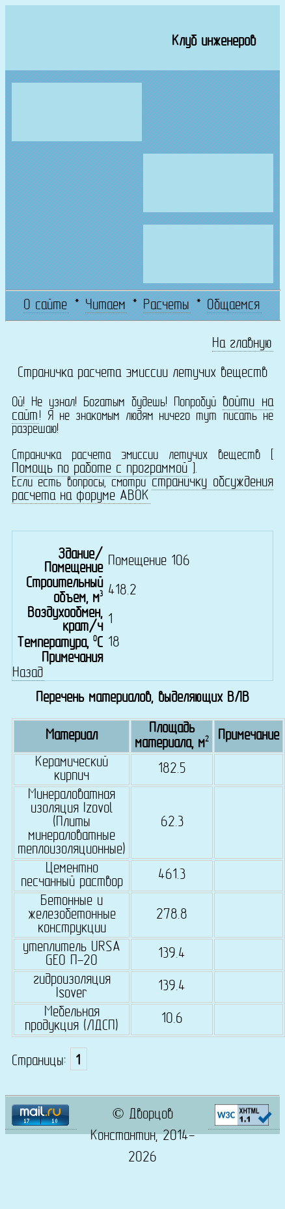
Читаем (105, 306)
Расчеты (166, 306)
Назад (27, 673)
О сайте (45, 306)
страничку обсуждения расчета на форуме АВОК (142, 489)
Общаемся (233, 306)
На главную (242, 344)
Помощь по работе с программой (99, 469)
